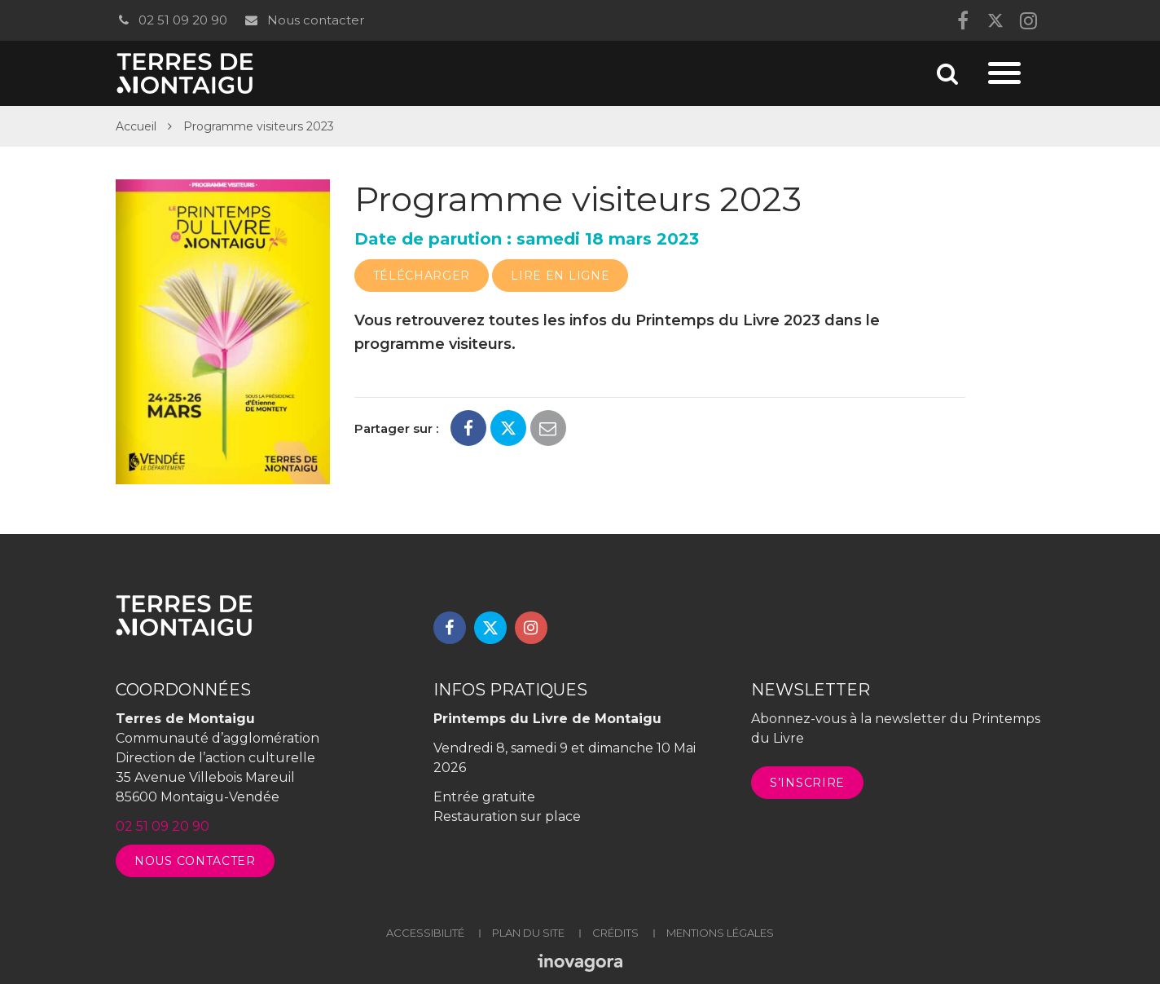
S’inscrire (807, 782)
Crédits (615, 932)
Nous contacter (303, 20)
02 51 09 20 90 (171, 20)
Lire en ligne (560, 275)
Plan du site (528, 932)
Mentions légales (720, 932)
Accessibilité (425, 932)
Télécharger (422, 275)
